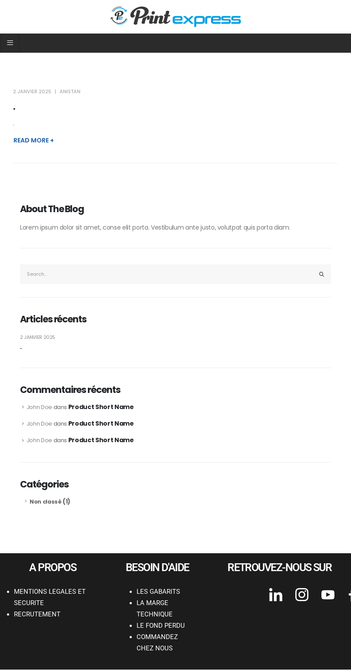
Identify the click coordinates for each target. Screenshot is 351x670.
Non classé (46, 501)
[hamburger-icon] (10, 43)
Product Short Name (101, 407)
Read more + (33, 140)
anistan (70, 91)
